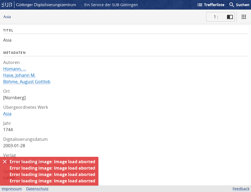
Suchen (239, 5)
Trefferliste (210, 5)
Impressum (12, 188)
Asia (7, 114)
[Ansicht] (243, 16)
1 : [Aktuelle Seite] (216, 17)
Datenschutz (37, 188)
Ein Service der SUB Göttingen (111, 4)
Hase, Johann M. (19, 75)
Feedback (241, 188)
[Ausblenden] (5, 161)
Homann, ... (14, 69)
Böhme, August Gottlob (26, 82)
